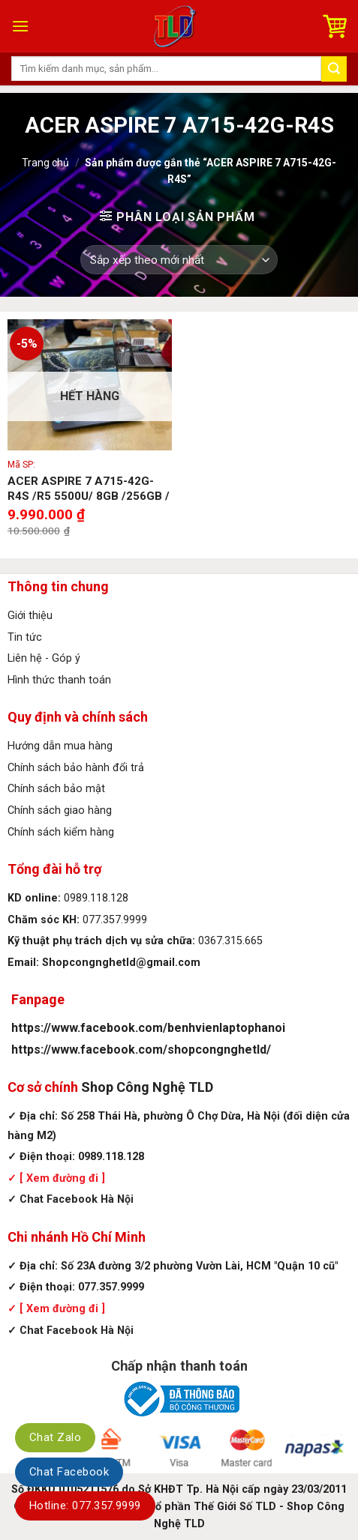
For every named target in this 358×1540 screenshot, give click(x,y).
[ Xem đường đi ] (61, 1178)
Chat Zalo (55, 1437)
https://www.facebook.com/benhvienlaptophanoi (148, 1028)
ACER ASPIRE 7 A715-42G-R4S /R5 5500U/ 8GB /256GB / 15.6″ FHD (89, 495)
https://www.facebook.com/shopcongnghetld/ (141, 1049)
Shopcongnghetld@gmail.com (121, 962)
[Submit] (334, 69)
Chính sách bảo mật (56, 788)
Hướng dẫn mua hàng (60, 746)
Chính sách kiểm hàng (61, 832)
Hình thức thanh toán (59, 680)
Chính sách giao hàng (60, 810)
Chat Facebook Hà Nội (77, 1199)
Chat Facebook (69, 1472)
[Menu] (20, 25)
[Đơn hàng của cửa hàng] (178, 259)
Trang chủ (45, 163)
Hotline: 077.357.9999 (85, 1505)
